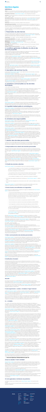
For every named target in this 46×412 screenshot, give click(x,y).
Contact (32, 396)
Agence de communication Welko (17, 42)
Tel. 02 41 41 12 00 (19, 403)
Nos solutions (26, 398)
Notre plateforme (26, 394)
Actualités (32, 393)
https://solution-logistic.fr (20, 13)
